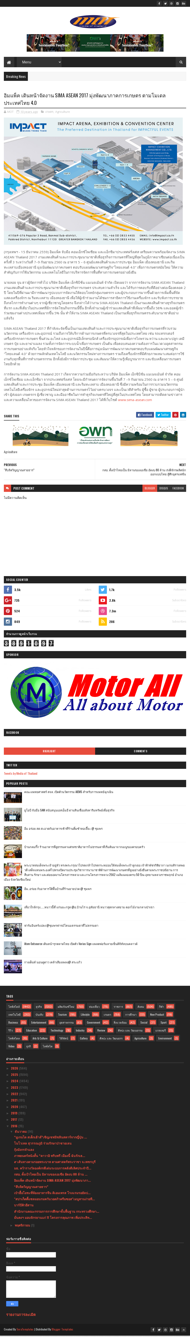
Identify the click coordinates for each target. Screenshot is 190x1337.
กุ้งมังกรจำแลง (24, 1151)
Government (93, 1024)
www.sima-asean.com (135, 401)
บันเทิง (39, 1016)
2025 (15, 1076)
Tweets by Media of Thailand (20, 774)
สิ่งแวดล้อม (120, 1024)
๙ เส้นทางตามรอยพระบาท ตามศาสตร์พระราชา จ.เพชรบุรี (55, 1163)
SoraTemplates (25, 1331)
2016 (14, 1127)
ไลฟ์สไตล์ (14, 1008)
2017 (14, 1120)
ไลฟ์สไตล (14, 1040)
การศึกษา (131, 1016)
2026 (15, 1069)
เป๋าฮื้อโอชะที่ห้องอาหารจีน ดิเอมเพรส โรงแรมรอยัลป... (52, 1194)
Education (31, 1032)
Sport (163, 1024)
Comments (140, 753)
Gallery (84, 1040)
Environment (165, 1040)
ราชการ (118, 1008)
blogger (150, 490)
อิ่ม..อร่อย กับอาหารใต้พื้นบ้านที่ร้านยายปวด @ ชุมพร (57, 890)
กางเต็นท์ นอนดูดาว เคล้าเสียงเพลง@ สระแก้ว (53, 963)
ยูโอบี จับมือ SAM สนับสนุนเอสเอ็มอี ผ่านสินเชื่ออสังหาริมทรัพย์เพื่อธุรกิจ (69, 811)
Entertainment (38, 1024)
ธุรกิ (28, 1048)
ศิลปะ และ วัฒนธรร (111, 1040)
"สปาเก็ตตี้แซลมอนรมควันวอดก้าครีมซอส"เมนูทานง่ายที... (54, 1200)
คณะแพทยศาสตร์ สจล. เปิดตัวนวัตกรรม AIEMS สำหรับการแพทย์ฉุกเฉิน (68, 793)
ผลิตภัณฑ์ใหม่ (66, 1008)
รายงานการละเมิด (21, 1316)
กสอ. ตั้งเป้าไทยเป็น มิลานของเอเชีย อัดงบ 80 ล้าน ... (50, 1175)
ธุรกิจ (39, 1008)
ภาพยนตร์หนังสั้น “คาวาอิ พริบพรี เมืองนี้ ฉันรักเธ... (49, 1157)
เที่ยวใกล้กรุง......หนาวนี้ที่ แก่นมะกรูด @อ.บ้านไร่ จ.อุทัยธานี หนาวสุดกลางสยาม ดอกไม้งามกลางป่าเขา (89, 908)
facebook (178, 490)
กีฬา (161, 1008)
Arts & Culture (40, 1040)
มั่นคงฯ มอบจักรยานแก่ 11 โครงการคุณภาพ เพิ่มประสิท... (53, 1219)
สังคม (140, 1008)
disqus (163, 490)
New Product (157, 1016)
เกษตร (49, 113)
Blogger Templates (62, 1331)
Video (11, 1048)
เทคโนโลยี (14, 1016)
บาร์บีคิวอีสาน (24, 1206)
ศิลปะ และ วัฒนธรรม (130, 1032)
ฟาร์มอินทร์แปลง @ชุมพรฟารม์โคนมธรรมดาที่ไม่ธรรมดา (61, 927)
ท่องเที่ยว (94, 1008)
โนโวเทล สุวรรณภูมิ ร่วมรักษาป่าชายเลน (43, 1144)
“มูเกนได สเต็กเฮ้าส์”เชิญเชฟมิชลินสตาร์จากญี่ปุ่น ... (50, 1138)
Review (101, 1032)
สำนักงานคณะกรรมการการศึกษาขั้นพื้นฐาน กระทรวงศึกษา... (56, 1212)
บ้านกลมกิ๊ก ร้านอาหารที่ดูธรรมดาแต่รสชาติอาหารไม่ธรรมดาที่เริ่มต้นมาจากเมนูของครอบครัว (84, 848)
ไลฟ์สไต (48, 1048)
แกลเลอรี (160, 1032)
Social (143, 1024)
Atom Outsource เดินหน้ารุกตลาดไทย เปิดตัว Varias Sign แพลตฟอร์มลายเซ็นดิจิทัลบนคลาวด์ (80, 945)
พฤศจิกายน (23, 1226)
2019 (14, 1114)
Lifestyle (85, 1016)
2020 (15, 1108)
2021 (14, 1101)
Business (13, 1024)
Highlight (49, 753)
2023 (15, 1089)
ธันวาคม (21, 1132)
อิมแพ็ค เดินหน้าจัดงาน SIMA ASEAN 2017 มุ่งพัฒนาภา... (52, 1181)
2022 (15, 1095)
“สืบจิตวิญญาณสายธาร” (31, 1188)
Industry (80, 1032)
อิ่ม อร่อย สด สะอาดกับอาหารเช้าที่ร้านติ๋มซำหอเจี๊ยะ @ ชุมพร (63, 830)
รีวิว (10, 1032)
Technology (57, 1032)
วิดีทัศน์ (63, 1040)
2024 (15, 1082)
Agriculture (62, 113)
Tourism (62, 1016)
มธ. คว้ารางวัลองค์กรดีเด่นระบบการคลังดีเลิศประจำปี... (52, 1169)
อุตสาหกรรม (66, 1024)
